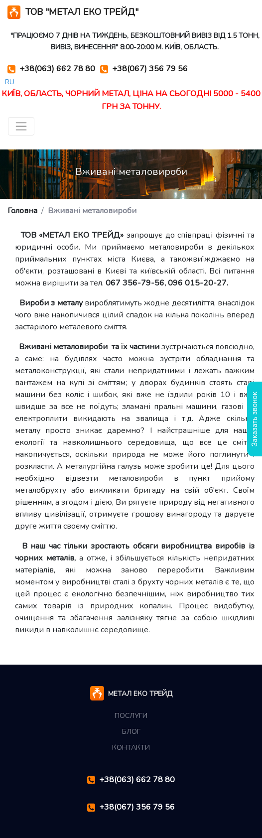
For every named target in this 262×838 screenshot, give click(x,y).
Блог (131, 731)
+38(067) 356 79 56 (144, 69)
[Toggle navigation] (21, 126)
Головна (22, 210)
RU (9, 82)
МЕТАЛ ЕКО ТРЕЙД (131, 694)
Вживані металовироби (92, 210)
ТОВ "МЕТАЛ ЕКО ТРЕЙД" (72, 12)
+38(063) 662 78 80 (51, 69)
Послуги (131, 715)
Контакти (131, 747)
